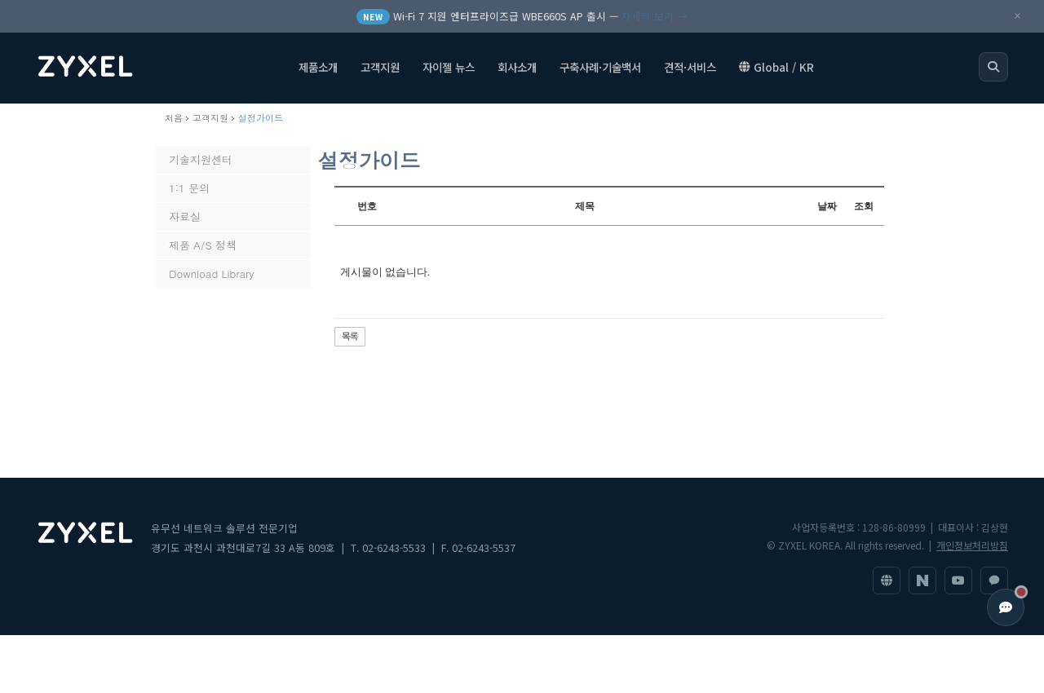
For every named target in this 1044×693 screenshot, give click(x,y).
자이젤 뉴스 (448, 69)
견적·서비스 (690, 69)
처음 (174, 118)
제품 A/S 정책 (203, 245)
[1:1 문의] (994, 580)
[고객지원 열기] (1005, 607)
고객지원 (380, 69)
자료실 (185, 216)
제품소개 (318, 69)
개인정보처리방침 (972, 545)
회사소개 (517, 69)
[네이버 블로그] (922, 580)
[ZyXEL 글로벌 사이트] (886, 580)
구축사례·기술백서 (600, 69)
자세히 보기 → (655, 16)
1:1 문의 (189, 188)
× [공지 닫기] (1017, 16)
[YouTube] (958, 580)
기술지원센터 (200, 159)
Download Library (211, 273)
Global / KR (776, 69)
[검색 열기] (993, 69)
